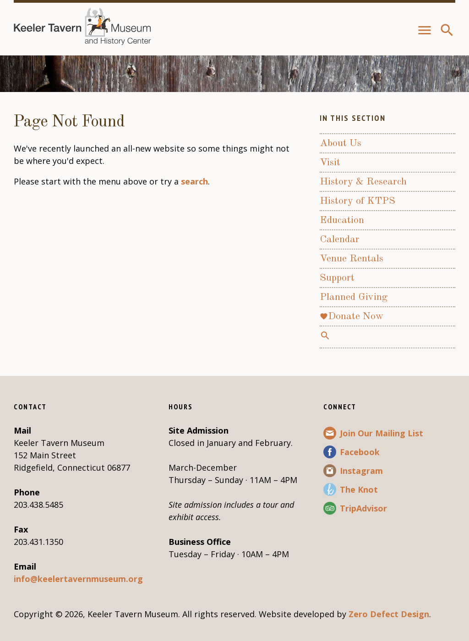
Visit (330, 163)
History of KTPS (357, 201)
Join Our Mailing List (381, 433)
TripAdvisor (363, 508)
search (194, 181)
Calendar (340, 239)
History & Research (363, 182)
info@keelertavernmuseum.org (78, 578)
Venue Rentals (351, 259)
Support (337, 278)
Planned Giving (353, 297)
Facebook (360, 451)
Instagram (361, 470)
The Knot (359, 489)
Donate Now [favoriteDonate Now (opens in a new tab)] (351, 316)
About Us (340, 143)
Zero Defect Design (389, 613)
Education (342, 220)
